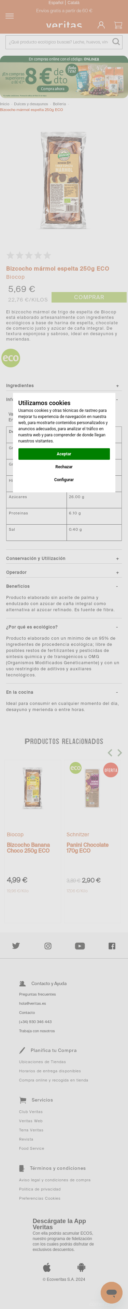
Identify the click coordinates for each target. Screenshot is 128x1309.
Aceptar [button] (64, 454)
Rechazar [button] (63, 467)
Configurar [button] (64, 479)
